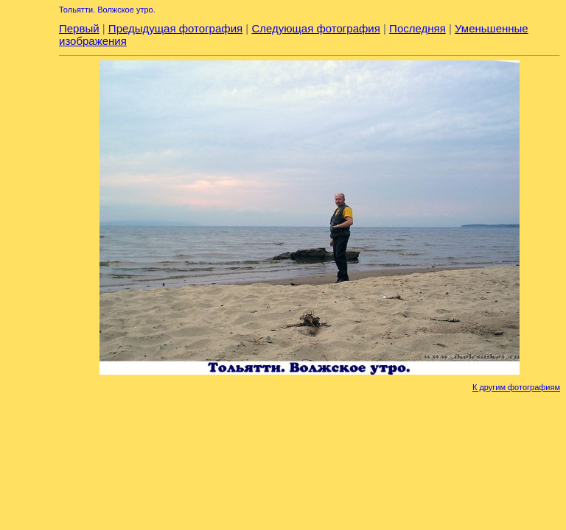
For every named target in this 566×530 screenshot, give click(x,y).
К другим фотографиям (516, 387)
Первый (79, 28)
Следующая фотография (315, 28)
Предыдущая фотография (175, 28)
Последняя (417, 28)
